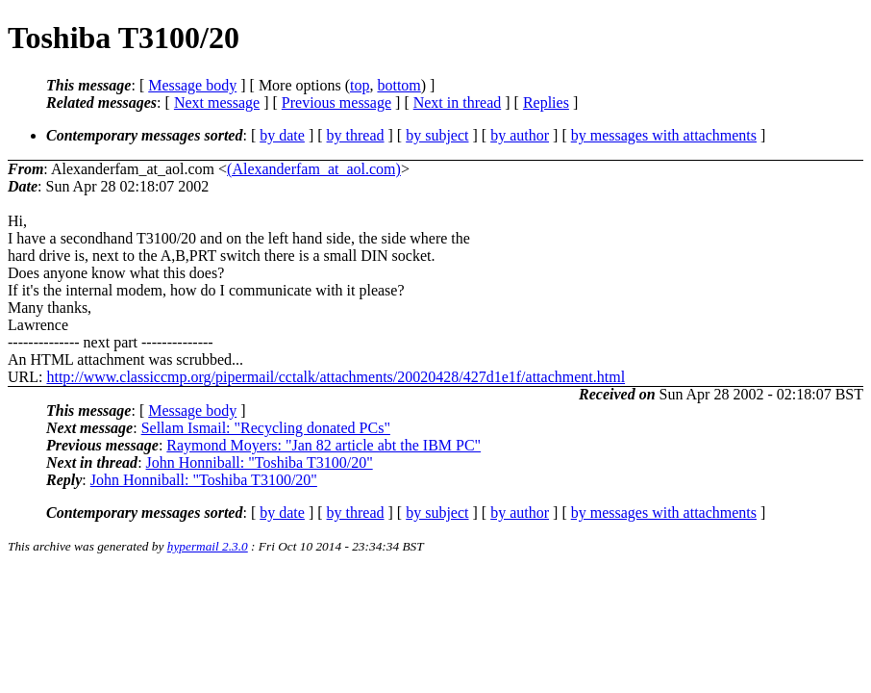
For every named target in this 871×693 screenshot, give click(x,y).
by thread (356, 135)
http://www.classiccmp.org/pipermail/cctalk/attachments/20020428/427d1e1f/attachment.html (335, 377)
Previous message (336, 102)
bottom (398, 85)
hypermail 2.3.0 (207, 546)
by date (282, 135)
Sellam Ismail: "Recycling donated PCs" (265, 428)
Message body (192, 85)
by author (519, 135)
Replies (546, 102)
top (359, 85)
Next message (217, 102)
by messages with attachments (664, 135)
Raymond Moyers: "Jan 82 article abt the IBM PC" (323, 445)
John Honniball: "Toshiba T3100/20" (259, 462)
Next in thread (457, 102)
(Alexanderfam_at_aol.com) (314, 169)
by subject (437, 135)
